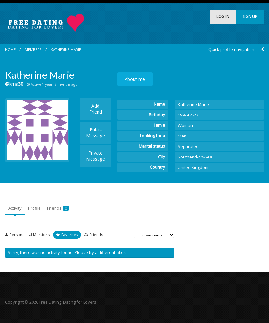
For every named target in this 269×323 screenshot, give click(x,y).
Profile (34, 208)
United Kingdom (193, 167)
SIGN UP (250, 16)
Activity (15, 208)
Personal (17, 234)
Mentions (41, 234)
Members (33, 49)
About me (135, 79)
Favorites (69, 234)
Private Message (95, 156)
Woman (185, 125)
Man (182, 136)
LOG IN (222, 16)
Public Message (95, 132)
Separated (188, 146)
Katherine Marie (66, 49)
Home (10, 49)
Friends (58, 208)
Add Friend (95, 109)
